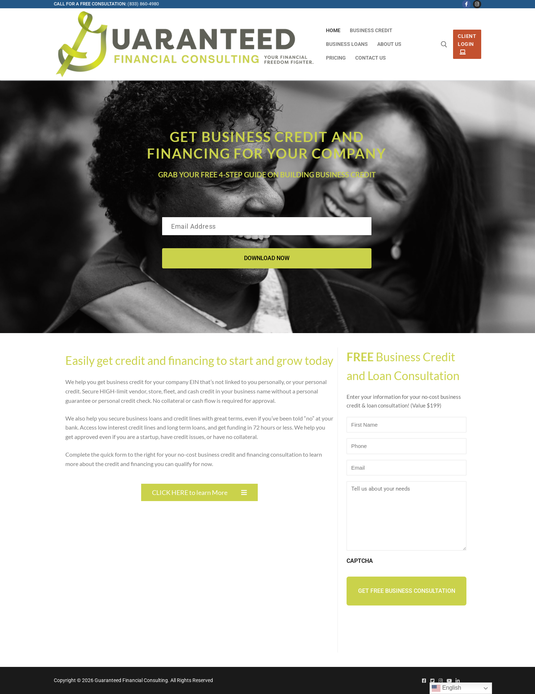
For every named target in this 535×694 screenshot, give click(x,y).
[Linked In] (457, 681)
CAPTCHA (360, 560)
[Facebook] (466, 4)
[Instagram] (477, 4)
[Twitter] (432, 681)
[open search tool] (444, 44)
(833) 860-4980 (143, 4)
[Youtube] (449, 681)
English (446, 688)
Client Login (467, 44)
